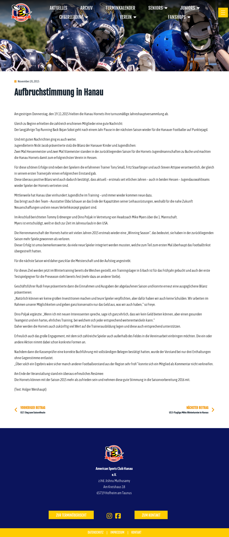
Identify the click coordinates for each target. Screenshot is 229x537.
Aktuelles (58, 8)
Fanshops (179, 17)
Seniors (157, 8)
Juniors (190, 8)
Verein (128, 17)
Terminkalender (120, 8)
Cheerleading (73, 17)
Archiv (86, 8)
